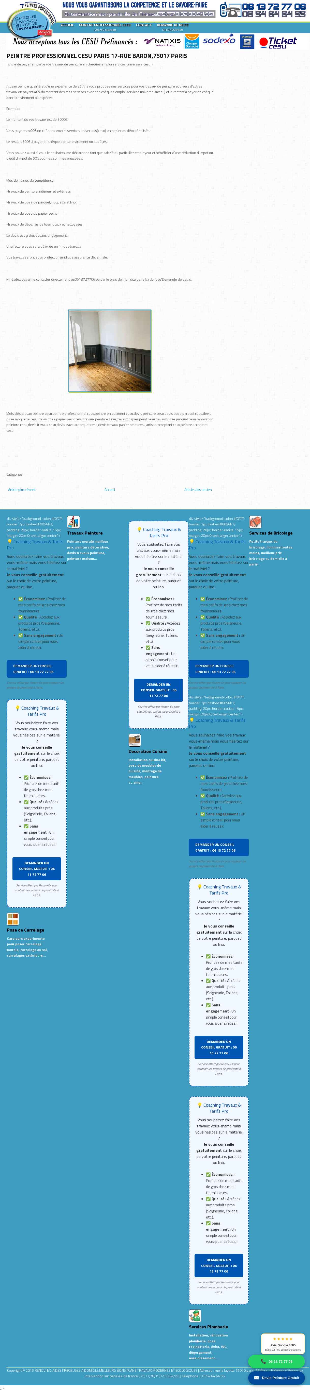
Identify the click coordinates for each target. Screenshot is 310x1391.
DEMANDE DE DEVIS (172, 27)
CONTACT (144, 24)
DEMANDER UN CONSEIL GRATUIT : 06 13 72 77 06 (33, 668)
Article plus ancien (198, 489)
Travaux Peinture (85, 532)
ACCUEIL (67, 24)
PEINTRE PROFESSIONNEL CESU (105, 27)
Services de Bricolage (271, 532)
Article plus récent (21, 489)
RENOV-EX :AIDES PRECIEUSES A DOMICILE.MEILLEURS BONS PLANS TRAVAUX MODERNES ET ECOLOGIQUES (116, 1370)
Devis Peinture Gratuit (276, 1378)
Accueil (110, 489)
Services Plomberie (208, 1326)
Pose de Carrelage (25, 929)
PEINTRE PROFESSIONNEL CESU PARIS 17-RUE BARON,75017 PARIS (96, 55)
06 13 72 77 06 (276, 1361)
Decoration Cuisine (148, 751)
